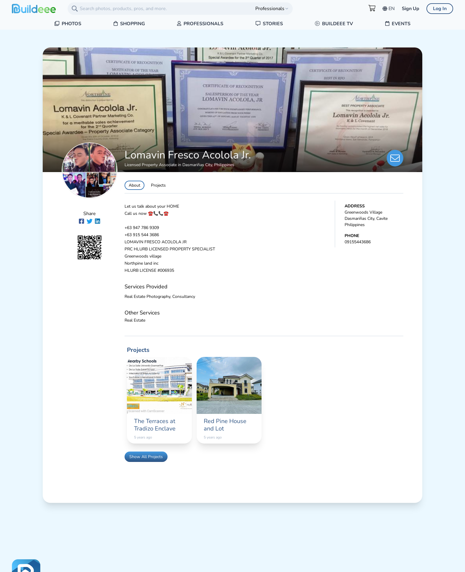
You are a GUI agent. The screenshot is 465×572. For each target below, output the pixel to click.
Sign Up (410, 8)
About (134, 185)
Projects (158, 185)
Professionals (200, 23)
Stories (269, 23)
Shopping (129, 23)
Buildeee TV (334, 23)
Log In (440, 8)
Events (397, 23)
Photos (68, 23)
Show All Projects (146, 457)
